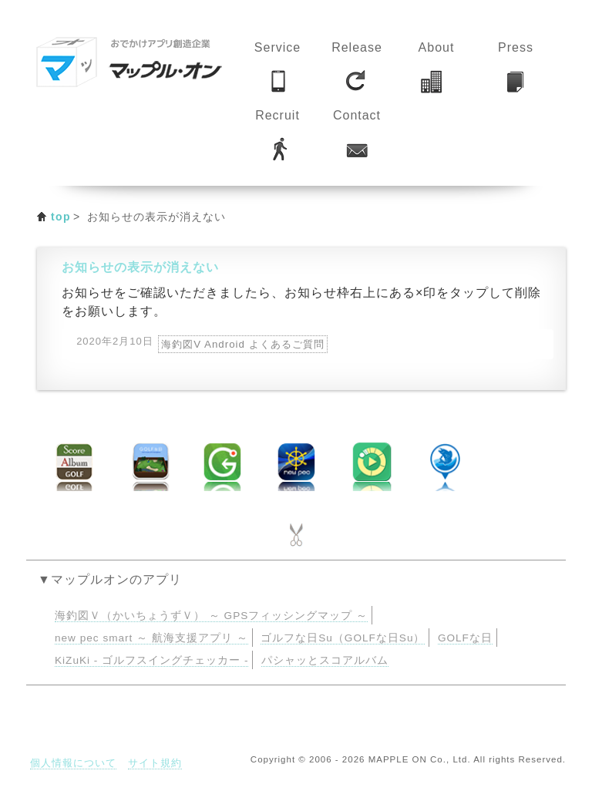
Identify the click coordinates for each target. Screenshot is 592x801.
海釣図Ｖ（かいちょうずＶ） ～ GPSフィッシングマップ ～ (211, 615)
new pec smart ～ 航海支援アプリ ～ (151, 638)
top (61, 216)
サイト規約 (155, 763)
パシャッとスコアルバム (324, 660)
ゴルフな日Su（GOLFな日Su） (343, 638)
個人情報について (73, 763)
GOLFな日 (465, 638)
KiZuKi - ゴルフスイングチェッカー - (151, 660)
